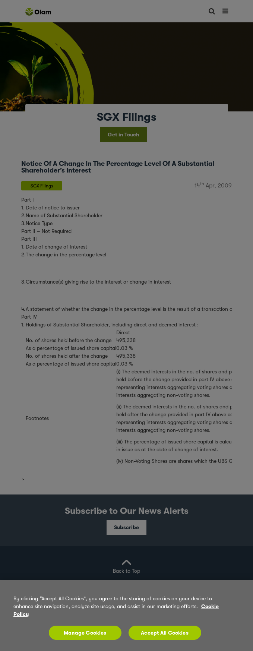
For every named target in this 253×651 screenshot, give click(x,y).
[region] (126, 615)
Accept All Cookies (165, 633)
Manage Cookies (85, 633)
